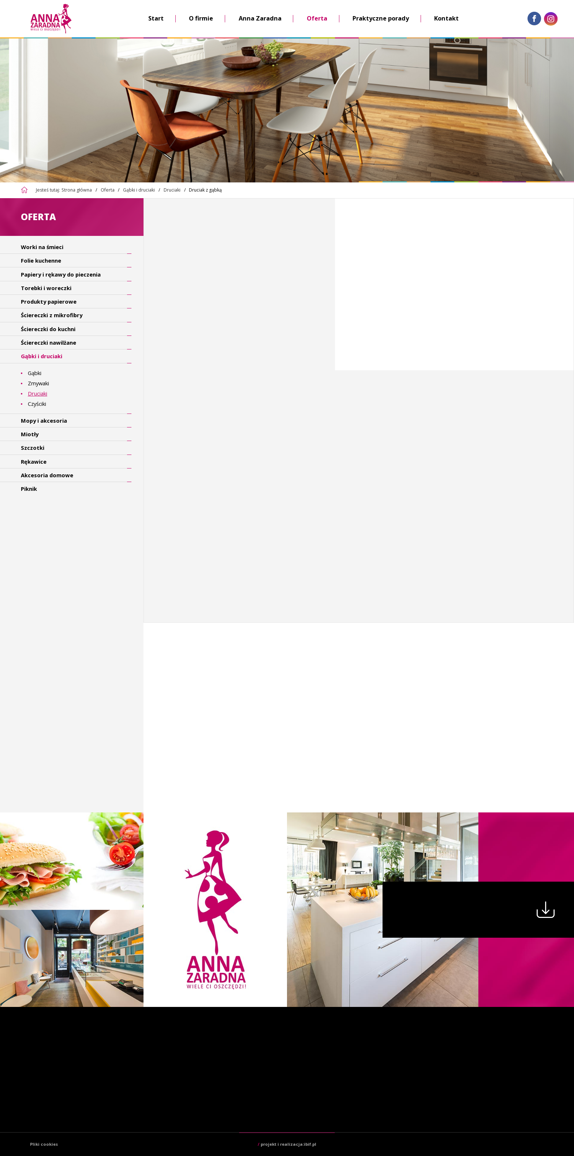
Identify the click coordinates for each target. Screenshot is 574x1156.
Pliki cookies (44, 1144)
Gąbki (34, 373)
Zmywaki (38, 383)
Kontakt (446, 18)
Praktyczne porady (381, 18)
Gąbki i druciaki (139, 190)
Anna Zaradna (260, 18)
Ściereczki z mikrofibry (51, 315)
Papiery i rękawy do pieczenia (61, 274)
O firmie (201, 18)
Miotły (29, 434)
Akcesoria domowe (47, 475)
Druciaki (172, 190)
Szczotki (32, 447)
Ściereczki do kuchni (48, 329)
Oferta (317, 18)
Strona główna (76, 190)
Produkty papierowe (49, 301)
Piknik (29, 488)
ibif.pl (310, 1144)
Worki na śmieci (42, 247)
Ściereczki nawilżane (48, 342)
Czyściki (37, 403)
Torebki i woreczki (46, 288)
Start (156, 18)
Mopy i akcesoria (44, 420)
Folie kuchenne (41, 260)
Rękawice (33, 461)
